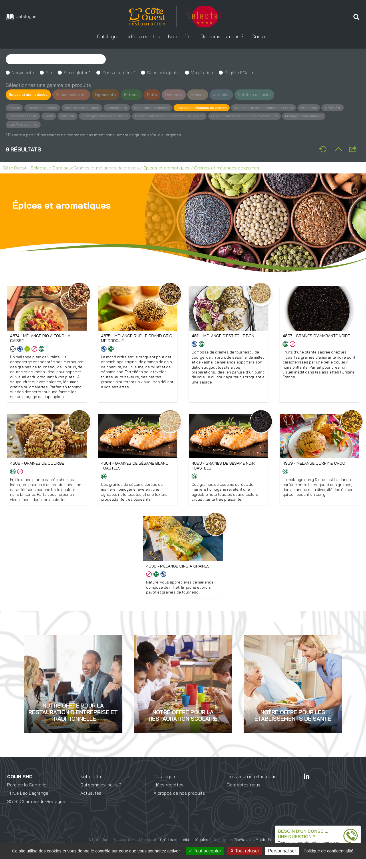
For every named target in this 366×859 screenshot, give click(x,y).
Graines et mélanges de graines (226, 168)
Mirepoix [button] (94, 116)
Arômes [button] (202, 94)
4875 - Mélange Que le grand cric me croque (137, 339)
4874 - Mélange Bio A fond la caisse (40, 339)
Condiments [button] (121, 107)
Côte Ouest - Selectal (25, 168)
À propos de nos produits (179, 802)
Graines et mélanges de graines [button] (213, 107)
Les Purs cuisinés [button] (70, 125)
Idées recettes (169, 793)
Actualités (91, 802)
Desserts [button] (178, 94)
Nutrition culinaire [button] (259, 94)
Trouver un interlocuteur (251, 785)
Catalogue (63, 168)
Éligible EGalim (239, 72)
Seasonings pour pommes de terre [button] (279, 107)
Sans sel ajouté (163, 72)
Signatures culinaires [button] (158, 107)
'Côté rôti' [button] (17, 116)
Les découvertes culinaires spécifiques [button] (279, 116)
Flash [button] (75, 116)
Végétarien (202, 72)
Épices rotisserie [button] (48, 116)
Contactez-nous (243, 793)
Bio (49, 72)
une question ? (294, 835)
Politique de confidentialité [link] (328, 850)
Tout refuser (244, 850)
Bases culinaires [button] (75, 94)
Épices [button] (15, 107)
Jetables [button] (226, 94)
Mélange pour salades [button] (28, 125)
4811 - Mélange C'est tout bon (224, 336)
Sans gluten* (77, 72)
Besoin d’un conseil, (301, 829)
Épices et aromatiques (167, 168)
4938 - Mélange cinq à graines (178, 574)
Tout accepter (205, 850)
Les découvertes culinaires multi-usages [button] (200, 116)
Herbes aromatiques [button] (85, 107)
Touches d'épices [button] (43, 107)
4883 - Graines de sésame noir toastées (224, 473)
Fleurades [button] (326, 107)
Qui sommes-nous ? (101, 793)
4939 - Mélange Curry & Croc (314, 471)
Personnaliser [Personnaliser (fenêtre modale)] (282, 850)
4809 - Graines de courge (37, 471)
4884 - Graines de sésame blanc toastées (135, 473)
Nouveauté (23, 72)
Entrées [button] (135, 94)
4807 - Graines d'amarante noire (317, 336)
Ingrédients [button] (109, 94)
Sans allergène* (118, 72)
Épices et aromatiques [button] (30, 94)
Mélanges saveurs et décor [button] (133, 116)
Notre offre (91, 785)
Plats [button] (156, 94)
